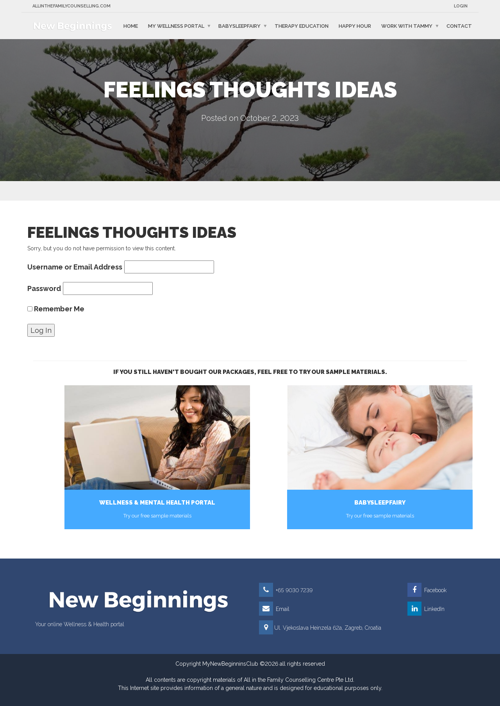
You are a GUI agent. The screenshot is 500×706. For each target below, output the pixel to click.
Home (130, 26)
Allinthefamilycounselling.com (71, 6)
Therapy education (302, 26)
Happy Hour (355, 26)
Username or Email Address (74, 267)
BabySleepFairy (239, 26)
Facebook (426, 590)
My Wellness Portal (176, 26)
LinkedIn (426, 609)
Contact (459, 26)
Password (44, 288)
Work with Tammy (406, 26)
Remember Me (55, 309)
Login (461, 6)
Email (274, 609)
